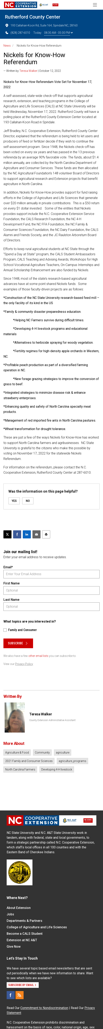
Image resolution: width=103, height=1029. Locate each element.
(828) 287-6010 (17, 33)
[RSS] (20, 995)
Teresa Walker (28, 70)
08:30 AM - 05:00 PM (58, 32)
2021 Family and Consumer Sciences (29, 761)
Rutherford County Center (32, 17)
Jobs (10, 914)
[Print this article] (46, 534)
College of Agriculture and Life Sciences (37, 927)
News (7, 45)
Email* (8, 567)
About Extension (19, 908)
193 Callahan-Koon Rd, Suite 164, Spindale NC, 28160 (41, 25)
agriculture (62, 752)
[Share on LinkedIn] (27, 534)
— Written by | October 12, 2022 (32, 70)
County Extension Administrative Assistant (52, 720)
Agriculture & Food (17, 752)
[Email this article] (36, 534)
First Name (11, 583)
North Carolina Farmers (20, 769)
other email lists (38, 655)
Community (42, 752)
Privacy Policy (24, 664)
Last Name (11, 600)
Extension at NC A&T (22, 940)
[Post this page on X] (7, 534)
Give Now (14, 946)
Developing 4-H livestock (56, 769)
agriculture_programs (72, 761)
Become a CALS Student (25, 934)
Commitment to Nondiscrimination (44, 1008)
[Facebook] (11, 995)
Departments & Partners (24, 921)
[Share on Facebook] (17, 534)
